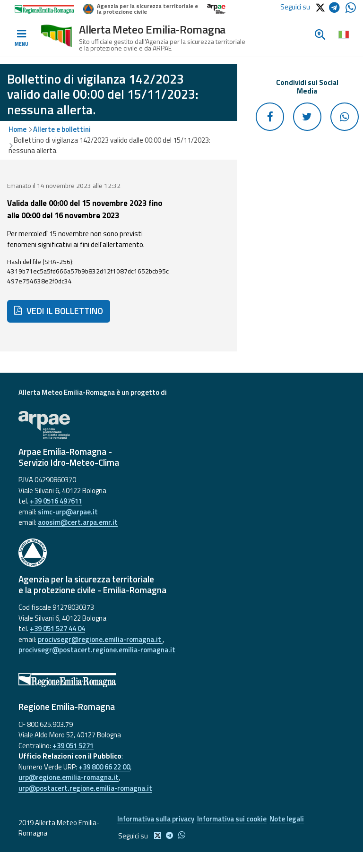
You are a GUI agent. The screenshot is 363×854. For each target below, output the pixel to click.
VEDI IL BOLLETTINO (58, 310)
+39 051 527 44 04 (57, 628)
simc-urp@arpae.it (68, 511)
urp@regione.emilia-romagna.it (68, 777)
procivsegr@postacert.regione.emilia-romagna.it (96, 649)
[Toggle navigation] (21, 38)
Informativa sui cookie (234, 819)
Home (17, 129)
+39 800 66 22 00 (104, 766)
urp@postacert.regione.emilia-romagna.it (85, 788)
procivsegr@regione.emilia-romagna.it (100, 639)
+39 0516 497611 (56, 500)
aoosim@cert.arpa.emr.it (78, 522)
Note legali (294, 819)
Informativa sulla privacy (154, 819)
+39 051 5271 (73, 745)
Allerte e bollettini (62, 129)
